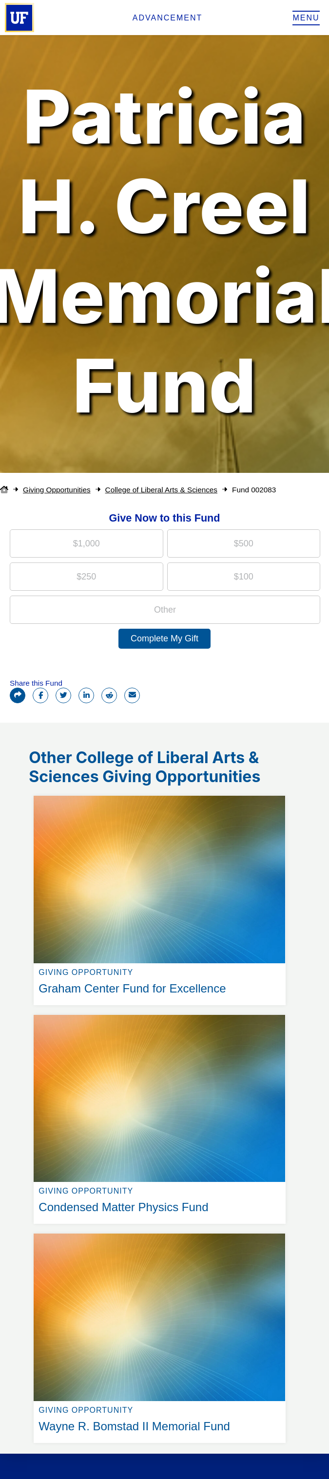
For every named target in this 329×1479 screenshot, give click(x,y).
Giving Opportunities (57, 490)
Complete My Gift (164, 638)
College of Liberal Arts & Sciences (161, 490)
